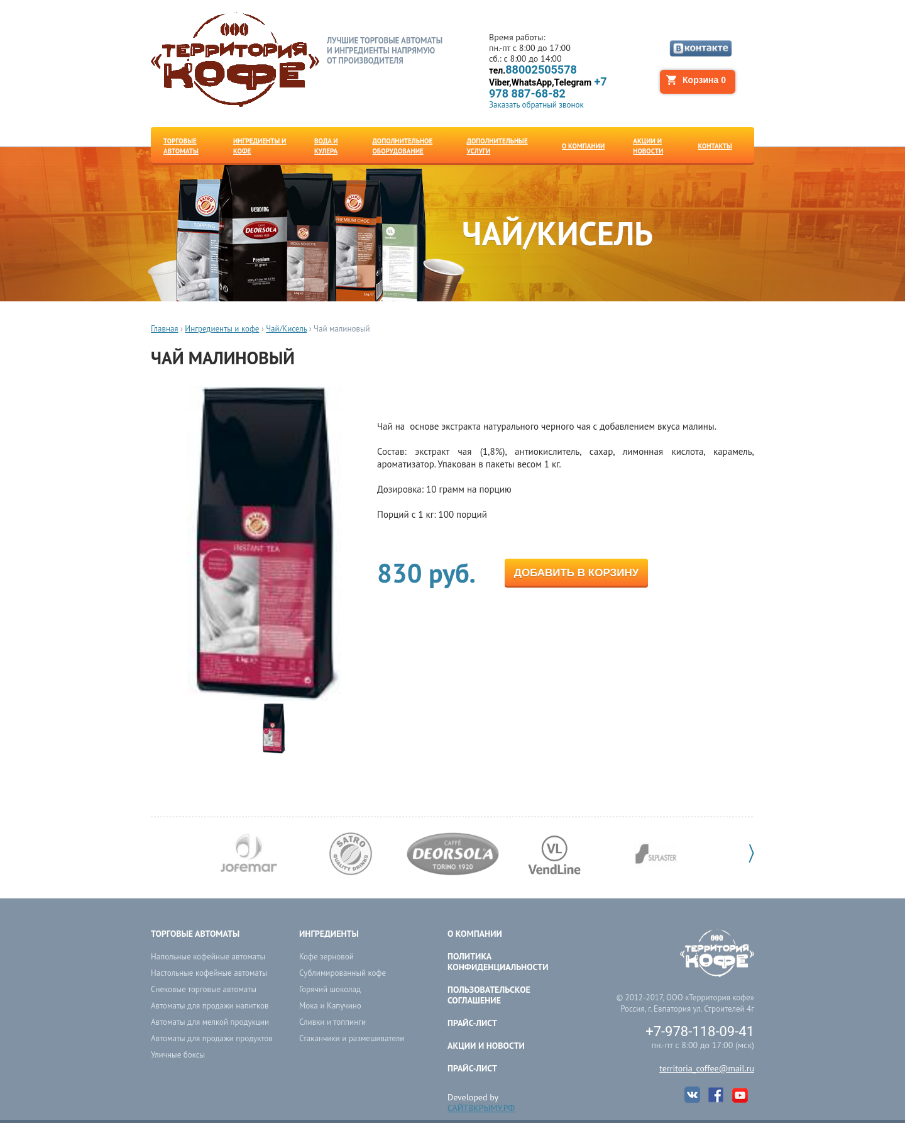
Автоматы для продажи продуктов (212, 1038)
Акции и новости (486, 1045)
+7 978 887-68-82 (548, 87)
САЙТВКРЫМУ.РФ (481, 1108)
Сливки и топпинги (332, 1022)
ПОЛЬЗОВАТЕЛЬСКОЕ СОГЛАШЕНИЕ (488, 995)
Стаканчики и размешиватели (351, 1038)
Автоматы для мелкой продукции (210, 1022)
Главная (164, 328)
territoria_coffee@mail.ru (706, 1068)
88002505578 (533, 70)
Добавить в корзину (576, 573)
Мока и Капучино (330, 1005)
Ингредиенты (329, 933)
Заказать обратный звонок (536, 104)
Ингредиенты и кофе (222, 328)
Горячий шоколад (330, 989)
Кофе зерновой (326, 956)
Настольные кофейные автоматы (209, 973)
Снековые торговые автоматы (203, 989)
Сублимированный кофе (342, 973)
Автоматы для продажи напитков (209, 1005)
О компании (474, 933)
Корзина (704, 80)
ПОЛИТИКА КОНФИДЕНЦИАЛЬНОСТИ (498, 962)
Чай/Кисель (286, 328)
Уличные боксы (178, 1054)
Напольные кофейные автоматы (208, 956)
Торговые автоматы (195, 933)
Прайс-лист (472, 1023)
